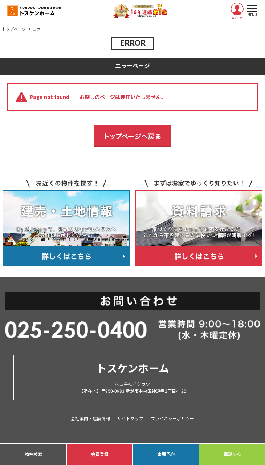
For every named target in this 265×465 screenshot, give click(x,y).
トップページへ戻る (132, 136)
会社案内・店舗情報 (90, 418)
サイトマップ (130, 418)
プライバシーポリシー (172, 418)
